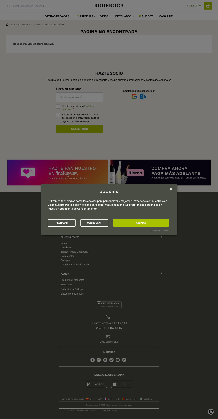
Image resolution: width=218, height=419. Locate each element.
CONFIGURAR (108, 223)
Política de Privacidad (78, 204)
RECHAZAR (66, 223)
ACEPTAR (150, 223)
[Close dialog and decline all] (171, 188)
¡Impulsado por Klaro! (160, 231)
